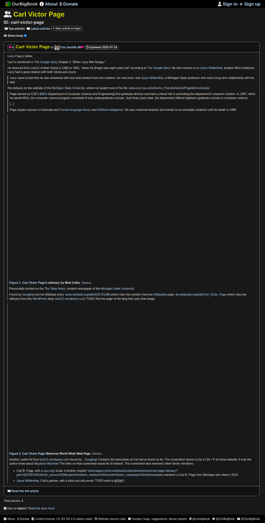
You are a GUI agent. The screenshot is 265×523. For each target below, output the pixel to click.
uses (137, 298)
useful (24, 459)
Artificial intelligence (110, 109)
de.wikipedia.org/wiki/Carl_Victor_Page (201, 294)
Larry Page (15, 56)
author (13, 463)
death (222, 109)
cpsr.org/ (49, 470)
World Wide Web (71, 453)
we (141, 459)
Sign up (249, 3)
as (28, 93)
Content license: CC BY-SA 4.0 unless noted (62, 518)
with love (69, 77)
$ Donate (23, 518)
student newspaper (79, 288)
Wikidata (50, 294)
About (49, 3)
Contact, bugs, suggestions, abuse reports (157, 518)
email (59, 470)
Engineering (106, 93)
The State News (54, 288)
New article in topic (67, 28)
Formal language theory (75, 109)
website (38, 88)
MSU (44, 93)
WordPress (40, 298)
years (120, 67)
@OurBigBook (223, 518)
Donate (68, 4)
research (218, 93)
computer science (47, 98)
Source (86, 282)
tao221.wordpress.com (54, 459)
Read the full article (23, 491)
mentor (169, 109)
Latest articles (38, 28)
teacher (154, 109)
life (125, 88)
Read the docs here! (41, 508)
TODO (90, 298)
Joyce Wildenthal (211, 67)
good (26, 72)
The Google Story (45, 62)
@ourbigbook (199, 518)
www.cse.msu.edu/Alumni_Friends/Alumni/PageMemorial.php (169, 88)
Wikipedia (160, 294)
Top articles (15, 28)
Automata (46, 109)
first (118, 93)
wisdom (86, 77)
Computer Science (80, 93)
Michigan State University (68, 88)
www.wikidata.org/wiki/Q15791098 (87, 294)
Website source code (110, 518)
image (151, 298)
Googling (28, 294)
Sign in (228, 3)
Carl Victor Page (33, 282)
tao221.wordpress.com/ (70, 298)
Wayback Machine (46, 463)
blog (50, 298)
